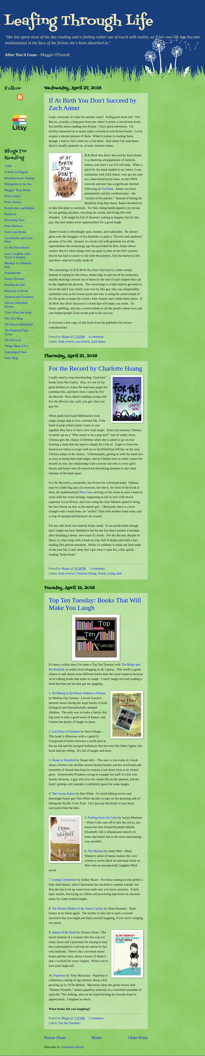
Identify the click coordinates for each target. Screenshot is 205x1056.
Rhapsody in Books (16, 291)
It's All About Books (16, 247)
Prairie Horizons (14, 279)
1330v (8, 166)
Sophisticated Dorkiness (19, 297)
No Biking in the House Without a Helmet (79, 693)
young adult (114, 573)
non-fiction (83, 341)
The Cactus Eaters (63, 793)
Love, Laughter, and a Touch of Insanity (17, 255)
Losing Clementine (64, 879)
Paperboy (60, 975)
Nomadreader (12, 273)
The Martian (96, 851)
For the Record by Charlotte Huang (95, 368)
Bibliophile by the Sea (18, 184)
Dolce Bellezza (13, 226)
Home (96, 1037)
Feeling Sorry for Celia (102, 817)
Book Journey (12, 202)
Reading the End (14, 284)
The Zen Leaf (12, 340)
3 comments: (97, 568)
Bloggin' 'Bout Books (17, 190)
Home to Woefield (63, 760)
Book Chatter (12, 196)
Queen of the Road (64, 932)
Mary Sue (85, 492)
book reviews (66, 341)
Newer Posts (54, 1037)
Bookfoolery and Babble (19, 208)
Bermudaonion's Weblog (19, 178)
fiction (102, 573)
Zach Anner (98, 341)
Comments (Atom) (72, 1047)
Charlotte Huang (86, 573)
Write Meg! (11, 358)
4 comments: (96, 336)
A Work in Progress (16, 172)
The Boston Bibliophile (18, 324)
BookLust (10, 214)
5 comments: (96, 1018)
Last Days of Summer (66, 731)
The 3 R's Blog (13, 318)
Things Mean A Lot (16, 346)
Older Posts (138, 1037)
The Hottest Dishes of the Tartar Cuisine (77, 908)
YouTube (107, 188)
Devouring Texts (14, 220)
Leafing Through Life (78, 21)
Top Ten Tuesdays (69, 1023)
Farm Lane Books (15, 232)
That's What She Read (17, 312)
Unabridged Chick (15, 352)
